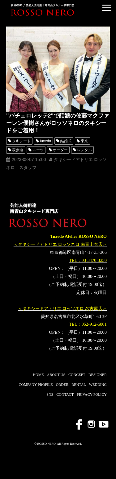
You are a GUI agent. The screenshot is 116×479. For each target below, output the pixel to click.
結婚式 (65, 141)
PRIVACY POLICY (92, 394)
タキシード (21, 141)
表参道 (17, 150)
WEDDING (98, 384)
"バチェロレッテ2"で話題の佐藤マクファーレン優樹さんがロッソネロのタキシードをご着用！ (57, 123)
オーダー (60, 150)
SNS (49, 394)
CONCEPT (76, 375)
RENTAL (78, 384)
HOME (38, 375)
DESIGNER (97, 375)
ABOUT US (56, 375)
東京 (84, 141)
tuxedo (45, 141)
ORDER (62, 384)
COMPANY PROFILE (36, 384)
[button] (106, 8)
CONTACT (65, 394)
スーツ (38, 150)
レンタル (84, 150)
